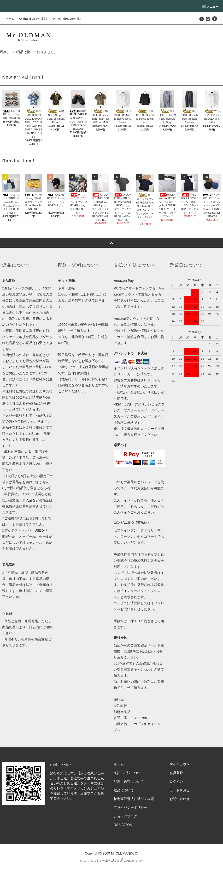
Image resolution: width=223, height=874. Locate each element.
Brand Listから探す (33, 18)
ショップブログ (125, 816)
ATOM (128, 825)
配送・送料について (129, 781)
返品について (124, 790)
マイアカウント (181, 764)
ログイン (176, 781)
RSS (117, 825)
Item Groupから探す (66, 18)
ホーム (10, 18)
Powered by (111, 861)
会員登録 (176, 773)
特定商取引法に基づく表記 (134, 799)
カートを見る (180, 790)
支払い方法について (129, 773)
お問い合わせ (180, 799)
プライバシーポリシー (130, 807)
